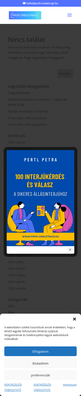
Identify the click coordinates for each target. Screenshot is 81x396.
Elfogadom (40, 351)
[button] (74, 319)
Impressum (70, 385)
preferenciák (40, 375)
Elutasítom (40, 363)
